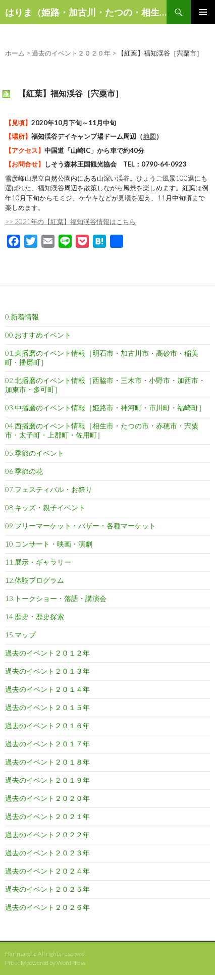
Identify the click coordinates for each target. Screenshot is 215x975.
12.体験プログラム (34, 580)
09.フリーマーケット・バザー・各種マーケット (80, 525)
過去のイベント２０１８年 (47, 761)
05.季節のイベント (34, 453)
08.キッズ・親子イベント (45, 507)
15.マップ (20, 634)
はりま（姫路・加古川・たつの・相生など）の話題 (86, 12)
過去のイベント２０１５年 (47, 707)
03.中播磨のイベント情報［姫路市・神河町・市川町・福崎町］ (105, 407)
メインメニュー (203, 12)
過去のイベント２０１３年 (47, 671)
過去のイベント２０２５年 (47, 889)
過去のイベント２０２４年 (47, 870)
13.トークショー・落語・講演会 (55, 598)
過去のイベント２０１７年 (47, 743)
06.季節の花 (24, 471)
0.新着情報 (22, 316)
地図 (149, 136)
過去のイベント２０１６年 (47, 725)
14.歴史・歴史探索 (34, 616)
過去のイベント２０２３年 (47, 852)
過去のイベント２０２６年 (47, 907)
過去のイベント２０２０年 (47, 798)
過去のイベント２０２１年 (47, 816)
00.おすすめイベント (38, 335)
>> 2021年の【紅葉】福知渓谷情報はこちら (70, 222)
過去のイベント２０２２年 (47, 834)
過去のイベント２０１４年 (47, 689)
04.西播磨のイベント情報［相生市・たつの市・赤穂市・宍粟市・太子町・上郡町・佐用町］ (101, 430)
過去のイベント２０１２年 (47, 652)
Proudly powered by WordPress (45, 962)
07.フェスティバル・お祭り (48, 489)
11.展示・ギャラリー (38, 562)
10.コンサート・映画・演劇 (48, 543)
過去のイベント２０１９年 (47, 780)
